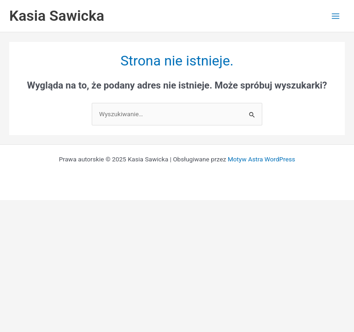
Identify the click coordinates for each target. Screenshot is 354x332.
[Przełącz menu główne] (335, 15)
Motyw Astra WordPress (261, 159)
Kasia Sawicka (56, 15)
